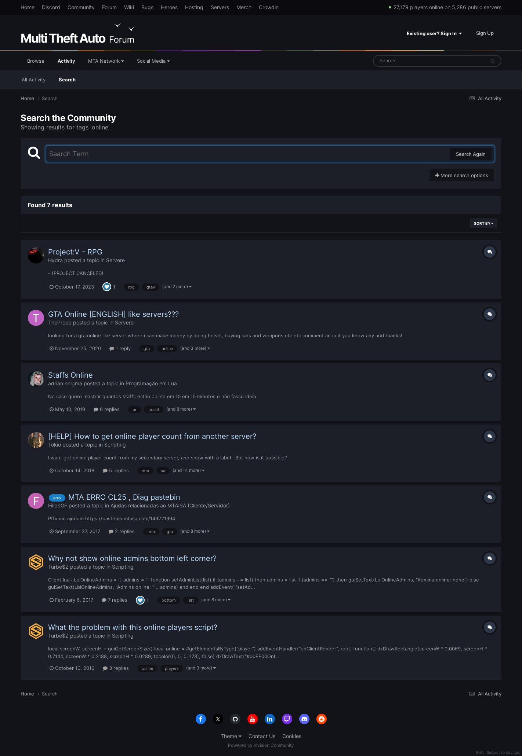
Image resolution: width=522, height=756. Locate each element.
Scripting (115, 444)
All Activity (34, 79)
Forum (109, 7)
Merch (243, 7)
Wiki (129, 7)
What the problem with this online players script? (132, 627)
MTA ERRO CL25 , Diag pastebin (124, 497)
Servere (115, 260)
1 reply (120, 348)
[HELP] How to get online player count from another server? (152, 436)
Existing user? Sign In (434, 33)
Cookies (291, 736)
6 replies (107, 409)
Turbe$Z (58, 567)
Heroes (169, 7)
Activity (66, 64)
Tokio (54, 444)
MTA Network (106, 61)
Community (81, 7)
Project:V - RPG (75, 251)
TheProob (60, 322)
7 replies (114, 600)
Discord (51, 7)
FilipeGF (57, 505)
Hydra (55, 260)
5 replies (116, 470)
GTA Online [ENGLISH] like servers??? (113, 314)
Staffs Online (70, 375)
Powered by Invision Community (261, 745)
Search (67, 79)
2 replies (122, 531)
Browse (35, 61)
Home (28, 7)
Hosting (194, 7)
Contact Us (262, 736)
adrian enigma (65, 383)
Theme (231, 736)
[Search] (410, 61)
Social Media (153, 61)
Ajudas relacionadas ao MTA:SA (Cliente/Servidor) (170, 505)
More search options (461, 175)
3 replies (116, 668)
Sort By (483, 223)
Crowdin (269, 7)
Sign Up (485, 33)
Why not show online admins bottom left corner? (132, 558)
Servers (220, 7)
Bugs (147, 7)
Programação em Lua (151, 383)
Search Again (471, 154)
